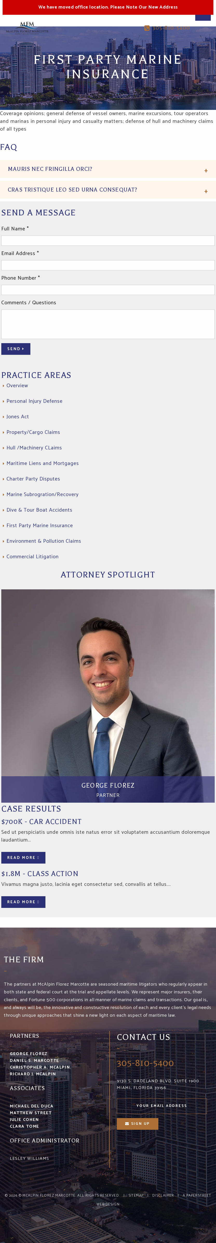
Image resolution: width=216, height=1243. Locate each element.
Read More (23, 857)
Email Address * (20, 254)
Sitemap (136, 1196)
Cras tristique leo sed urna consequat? (73, 190)
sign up (137, 1124)
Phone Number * (20, 278)
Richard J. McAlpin (33, 1074)
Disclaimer (163, 1196)
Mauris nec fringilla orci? (50, 169)
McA (27, 28)
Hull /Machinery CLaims (34, 448)
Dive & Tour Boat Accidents (39, 510)
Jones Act (17, 417)
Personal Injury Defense (34, 401)
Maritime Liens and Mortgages (42, 463)
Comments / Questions (28, 303)
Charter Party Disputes (33, 479)
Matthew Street (31, 1113)
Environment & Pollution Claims (43, 541)
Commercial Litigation (32, 557)
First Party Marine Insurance (39, 525)
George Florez (29, 1053)
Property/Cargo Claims (33, 432)
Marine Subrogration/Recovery (42, 494)
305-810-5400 (167, 28)
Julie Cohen (24, 1119)
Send (15, 349)
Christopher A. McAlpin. (41, 1067)
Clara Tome (24, 1126)
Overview (17, 386)
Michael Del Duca (32, 1106)
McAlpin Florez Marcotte (49, 1196)
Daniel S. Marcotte (34, 1060)
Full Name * (15, 229)
